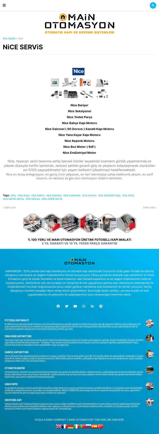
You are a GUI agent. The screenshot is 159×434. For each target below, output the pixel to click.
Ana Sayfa (9, 38)
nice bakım (37, 195)
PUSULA (40, 419)
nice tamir (128, 195)
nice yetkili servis (52, 199)
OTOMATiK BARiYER (15, 368)
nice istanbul (53, 195)
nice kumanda (71, 195)
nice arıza (23, 195)
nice (20, 38)
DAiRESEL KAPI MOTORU (16, 352)
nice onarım (89, 195)
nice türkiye (33, 199)
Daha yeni (10, 207)
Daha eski (148, 207)
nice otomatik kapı (109, 195)
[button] (4, 5)
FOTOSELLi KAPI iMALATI (17, 320)
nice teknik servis (13, 199)
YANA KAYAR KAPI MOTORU (18, 336)
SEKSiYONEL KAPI (13, 400)
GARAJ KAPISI (11, 384)
